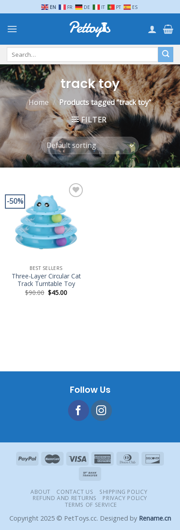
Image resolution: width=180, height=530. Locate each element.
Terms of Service (91, 505)
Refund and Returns (65, 498)
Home (39, 102)
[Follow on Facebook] (78, 410)
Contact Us (74, 492)
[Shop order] (90, 145)
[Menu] (12, 29)
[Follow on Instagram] (101, 410)
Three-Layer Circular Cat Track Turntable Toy (46, 280)
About (40, 492)
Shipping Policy (123, 492)
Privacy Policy (125, 498)
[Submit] (165, 54)
